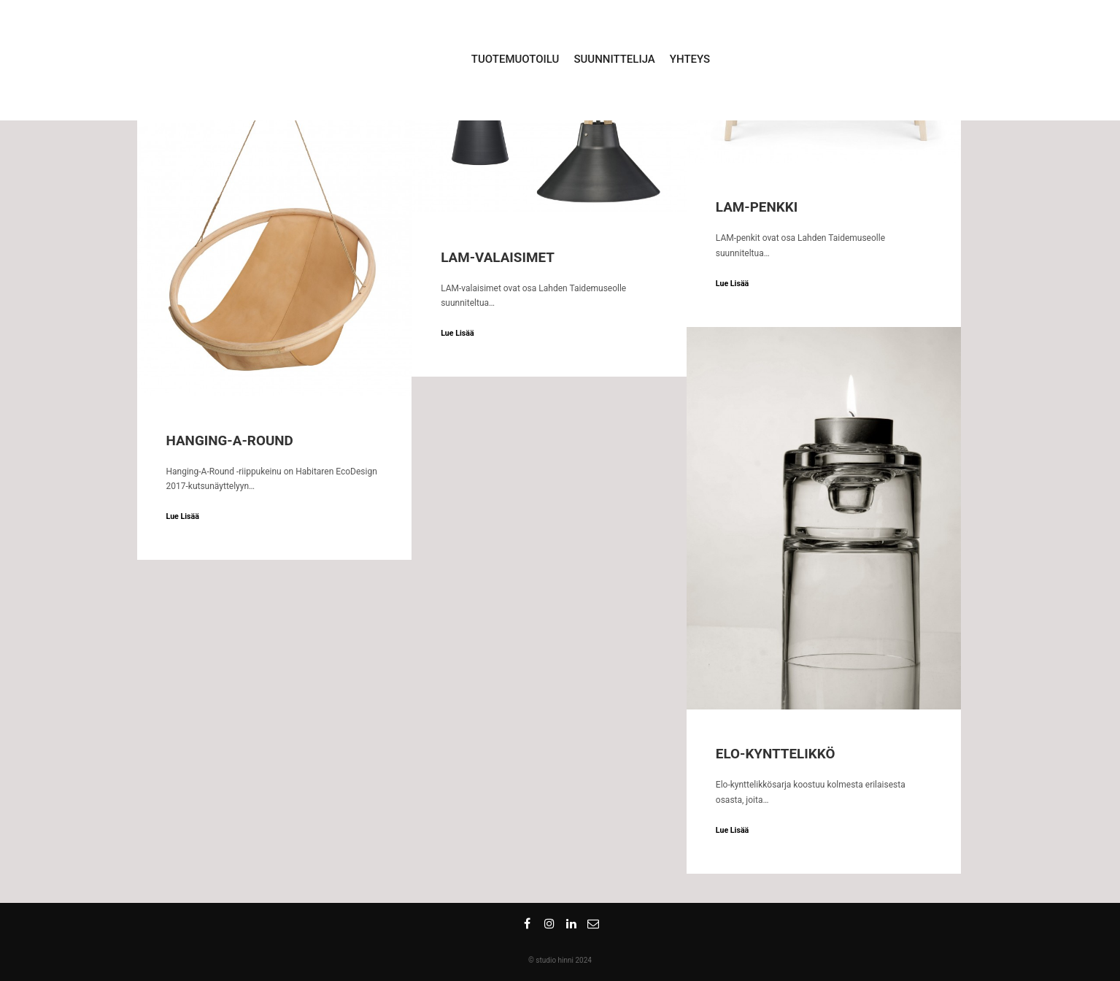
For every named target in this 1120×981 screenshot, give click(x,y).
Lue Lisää (182, 516)
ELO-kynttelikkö (775, 754)
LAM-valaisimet (498, 258)
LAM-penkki (756, 207)
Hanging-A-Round (229, 441)
